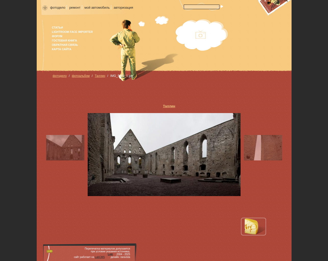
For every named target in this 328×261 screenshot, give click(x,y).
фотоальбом (81, 76)
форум (57, 36)
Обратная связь (65, 44)
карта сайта (61, 49)
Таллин (100, 76)
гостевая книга (64, 40)
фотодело (57, 7)
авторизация (123, 7)
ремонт (75, 7)
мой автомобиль (97, 7)
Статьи (57, 27)
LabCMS (100, 257)
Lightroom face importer (72, 31)
